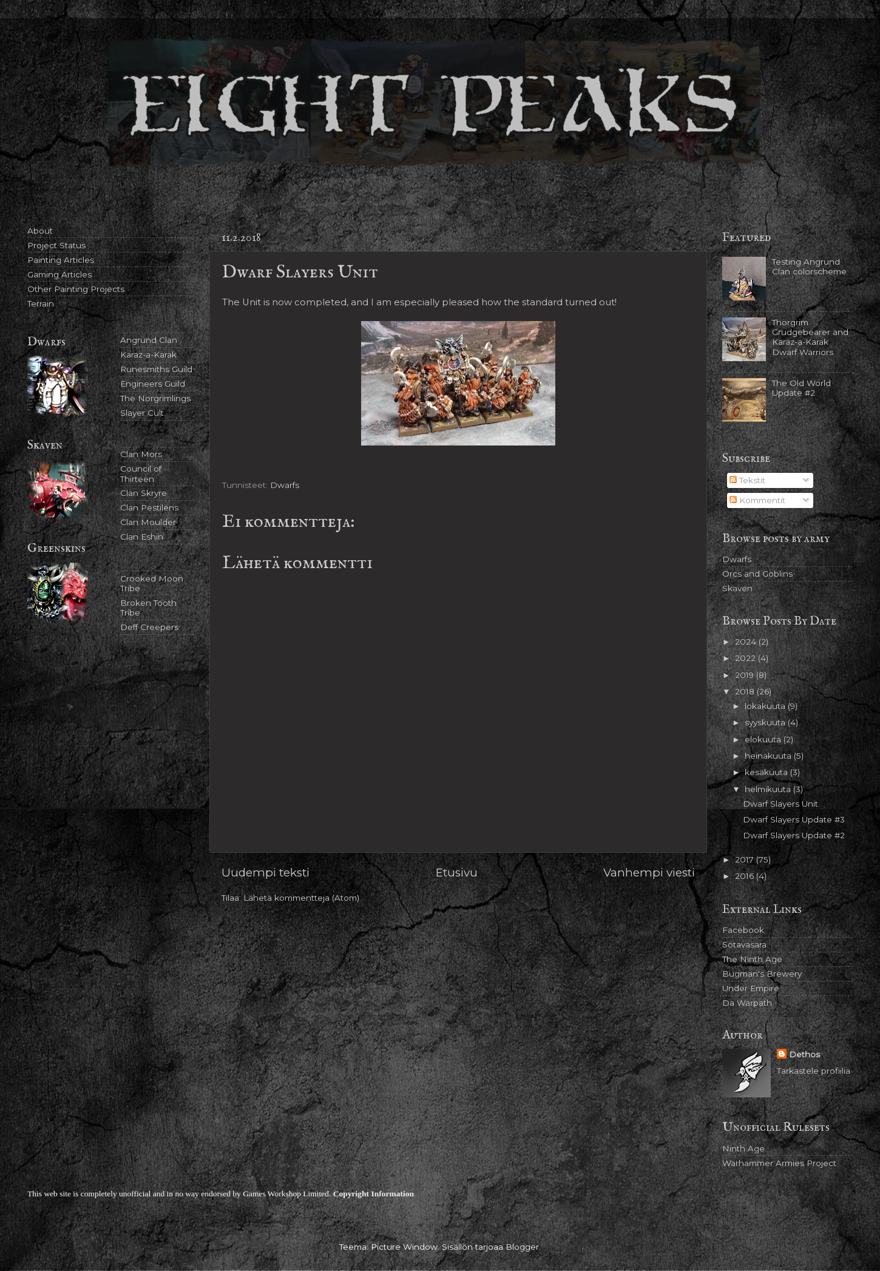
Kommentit (757, 500)
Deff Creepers (149, 627)
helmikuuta (769, 789)
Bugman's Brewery (762, 973)
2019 (745, 675)
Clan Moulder (148, 522)
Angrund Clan (148, 340)
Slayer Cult (142, 413)
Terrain (40, 303)
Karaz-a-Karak (148, 354)
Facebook (743, 930)
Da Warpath (747, 1003)
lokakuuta (766, 706)
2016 (745, 876)
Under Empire (750, 988)
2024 (747, 641)
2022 (746, 658)
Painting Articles (60, 260)
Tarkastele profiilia (813, 1071)
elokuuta (764, 739)
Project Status (56, 245)
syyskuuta (766, 722)
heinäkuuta (769, 756)
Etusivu (457, 873)
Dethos (804, 1054)
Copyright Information (373, 1193)
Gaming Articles (59, 274)
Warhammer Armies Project (779, 1163)
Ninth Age (743, 1148)
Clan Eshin (141, 536)
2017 (745, 859)
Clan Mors (141, 454)
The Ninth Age (752, 959)
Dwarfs (284, 485)
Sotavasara (744, 944)
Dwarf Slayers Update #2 (794, 835)
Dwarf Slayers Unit (780, 803)
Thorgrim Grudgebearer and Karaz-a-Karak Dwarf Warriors (810, 337)
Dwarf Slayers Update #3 (794, 819)
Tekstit (747, 480)
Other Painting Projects (75, 289)
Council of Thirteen (140, 473)
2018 (746, 691)
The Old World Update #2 (801, 388)
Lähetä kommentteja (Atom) (301, 898)
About (40, 231)
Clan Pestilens (149, 507)
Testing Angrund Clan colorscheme (809, 266)
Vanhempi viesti (649, 873)
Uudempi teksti (266, 873)
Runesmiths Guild (156, 369)
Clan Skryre (143, 493)
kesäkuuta (767, 772)
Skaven (737, 588)
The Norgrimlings (155, 398)
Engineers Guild (152, 383)
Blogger (522, 1247)
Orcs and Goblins (757, 573)
